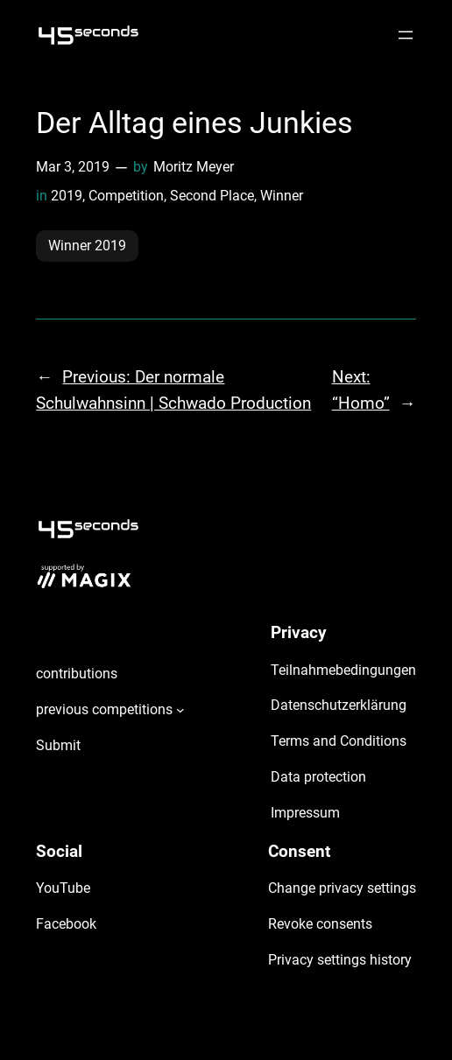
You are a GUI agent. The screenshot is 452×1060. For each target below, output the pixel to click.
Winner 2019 (87, 245)
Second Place (212, 195)
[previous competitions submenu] (180, 709)
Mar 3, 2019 (72, 166)
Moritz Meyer (193, 166)
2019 (66, 195)
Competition (126, 195)
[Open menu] (405, 35)
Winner (281, 195)
